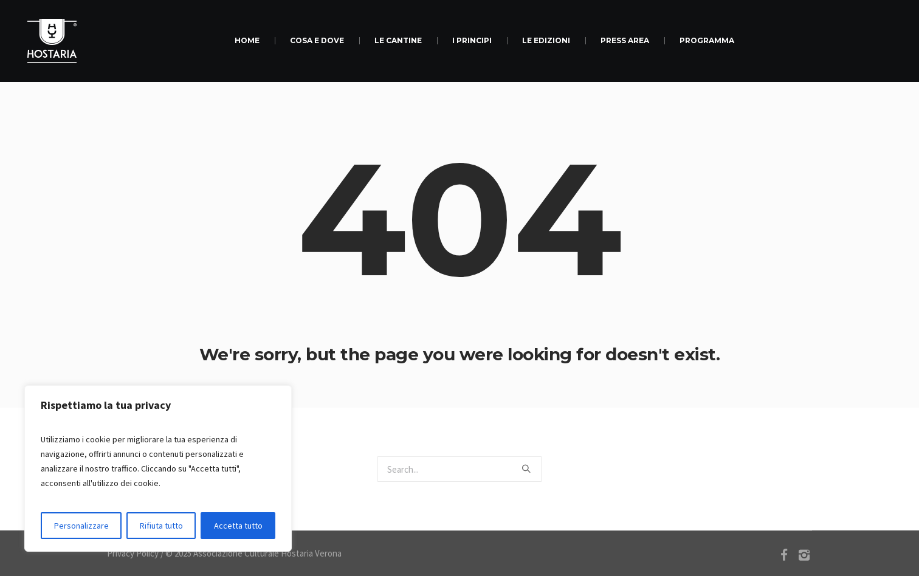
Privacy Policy (133, 553)
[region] (158, 468)
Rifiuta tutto (161, 525)
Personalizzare (81, 525)
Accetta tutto (238, 525)
